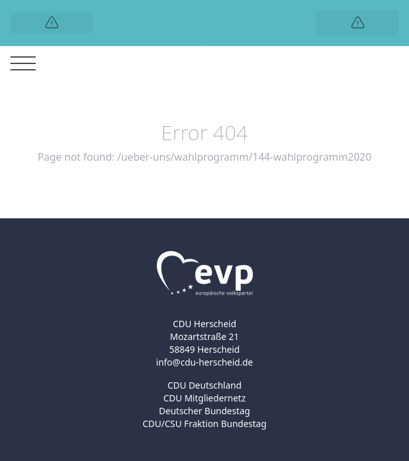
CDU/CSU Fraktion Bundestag (205, 423)
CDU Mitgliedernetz (204, 398)
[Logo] (51, 23)
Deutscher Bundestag (204, 411)
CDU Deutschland (205, 385)
